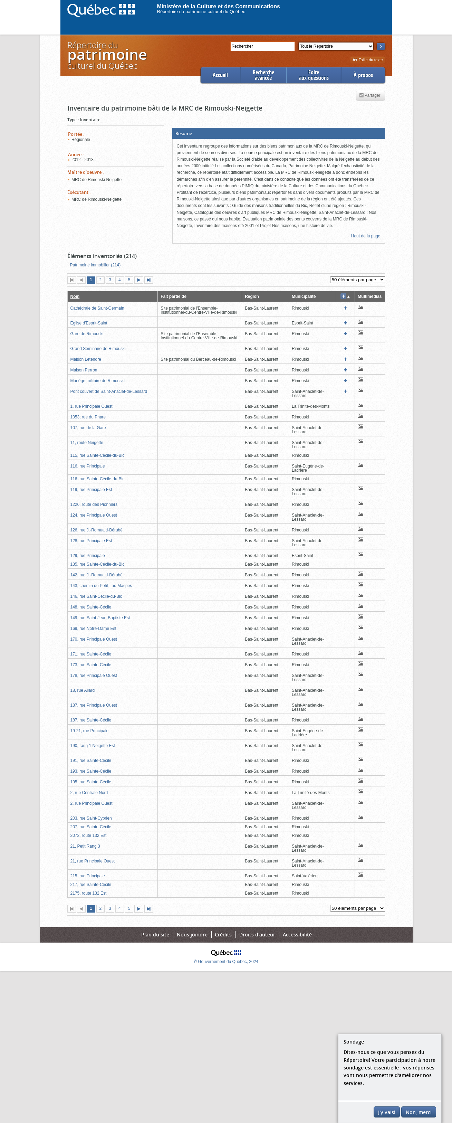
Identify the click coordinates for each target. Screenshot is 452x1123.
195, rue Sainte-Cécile (91, 782)
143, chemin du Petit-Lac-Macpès (101, 585)
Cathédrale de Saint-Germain (97, 308)
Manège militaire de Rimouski (97, 380)
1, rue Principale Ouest (91, 406)
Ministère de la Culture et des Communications (218, 6)
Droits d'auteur (257, 934)
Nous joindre (192, 934)
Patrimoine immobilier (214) (95, 265)
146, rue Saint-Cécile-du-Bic (96, 596)
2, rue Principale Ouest (91, 803)
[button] (278, 133)
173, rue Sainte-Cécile (91, 664)
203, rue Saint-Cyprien (91, 818)
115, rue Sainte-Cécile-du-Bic (97, 455)
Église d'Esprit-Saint (88, 323)
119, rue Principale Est (91, 489)
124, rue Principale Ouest (93, 515)
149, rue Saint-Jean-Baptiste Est (100, 617)
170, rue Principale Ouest (93, 639)
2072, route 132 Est (88, 835)
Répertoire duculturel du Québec (106, 55)
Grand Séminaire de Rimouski (98, 348)
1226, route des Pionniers (94, 504)
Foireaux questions (314, 75)
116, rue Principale (87, 466)
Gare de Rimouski (87, 333)
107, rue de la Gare (88, 427)
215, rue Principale (87, 876)
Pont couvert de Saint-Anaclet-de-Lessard (108, 391)
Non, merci (419, 1112)
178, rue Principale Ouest (93, 675)
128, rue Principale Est (91, 540)
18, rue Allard (82, 690)
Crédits (223, 934)
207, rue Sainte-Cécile (91, 826)
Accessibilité (297, 934)
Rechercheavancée (263, 75)
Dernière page (150, 280)
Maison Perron (83, 370)
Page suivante (140, 280)
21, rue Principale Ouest (92, 861)
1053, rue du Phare (88, 417)
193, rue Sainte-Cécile (91, 771)
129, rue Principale (87, 555)
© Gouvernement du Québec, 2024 (226, 961)
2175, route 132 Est (88, 893)
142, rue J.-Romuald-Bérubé (96, 575)
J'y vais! (386, 1112)
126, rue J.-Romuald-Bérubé (96, 530)
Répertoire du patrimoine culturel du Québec (201, 11)
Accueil (220, 75)
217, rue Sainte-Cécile (91, 884)
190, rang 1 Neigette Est (92, 745)
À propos (363, 75)
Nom (75, 296)
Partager (369, 95)
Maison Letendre (85, 359)
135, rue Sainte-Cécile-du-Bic (97, 564)
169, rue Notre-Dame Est (93, 628)
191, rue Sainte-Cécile (91, 760)
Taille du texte (367, 60)
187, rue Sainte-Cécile (91, 720)
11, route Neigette (86, 442)
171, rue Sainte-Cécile (91, 654)
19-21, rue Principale (89, 730)
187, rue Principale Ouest (93, 705)
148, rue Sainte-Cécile (91, 607)
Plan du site (155, 934)
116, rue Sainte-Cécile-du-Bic (97, 478)
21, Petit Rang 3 (85, 846)
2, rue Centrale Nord (89, 792)
